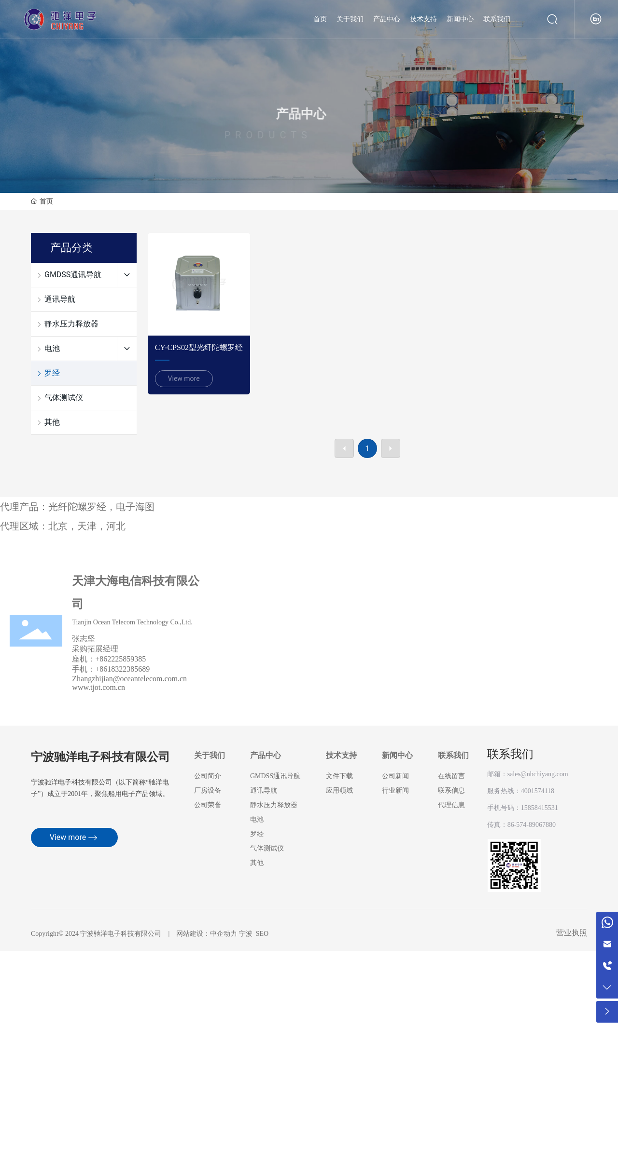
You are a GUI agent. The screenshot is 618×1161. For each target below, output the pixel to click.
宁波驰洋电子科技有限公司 (100, 757)
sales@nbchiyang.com (537, 774)
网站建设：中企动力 (206, 933)
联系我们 (510, 754)
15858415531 (539, 807)
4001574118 (537, 791)
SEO (262, 933)
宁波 (246, 933)
